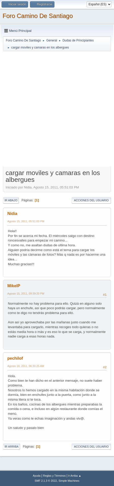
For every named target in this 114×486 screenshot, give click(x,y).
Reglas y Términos (54, 475)
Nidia (12, 213)
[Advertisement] (57, 108)
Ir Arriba (11, 446)
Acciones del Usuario (91, 200)
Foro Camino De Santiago (38, 15)
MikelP (13, 286)
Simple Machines (69, 480)
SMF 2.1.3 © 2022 (46, 480)
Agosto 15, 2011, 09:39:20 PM (25, 293)
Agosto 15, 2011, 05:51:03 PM (25, 221)
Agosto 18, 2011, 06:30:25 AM (25, 366)
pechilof (15, 358)
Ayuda (36, 475)
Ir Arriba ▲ (74, 475)
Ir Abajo (11, 200)
